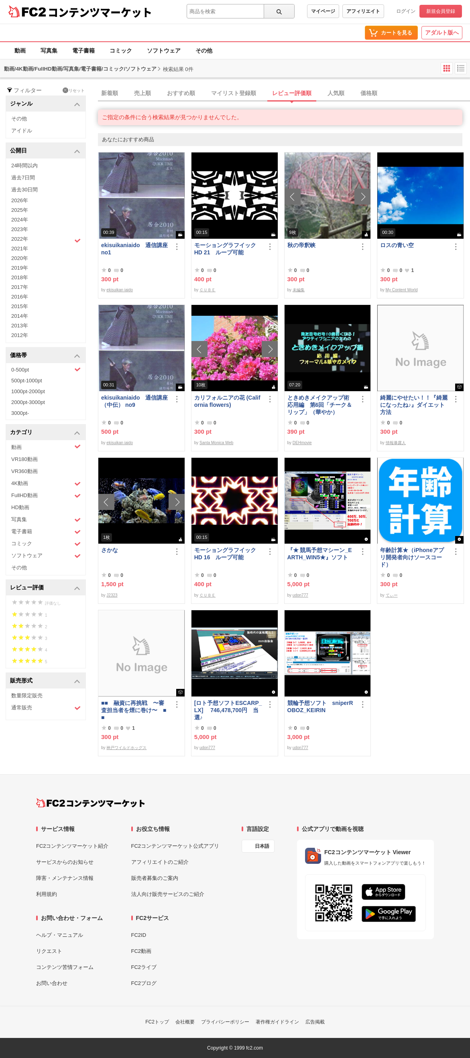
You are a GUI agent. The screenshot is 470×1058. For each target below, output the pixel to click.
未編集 (299, 290)
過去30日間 (24, 190)
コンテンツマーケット (100, 12)
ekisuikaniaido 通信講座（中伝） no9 (134, 401)
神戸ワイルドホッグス (126, 747)
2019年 (19, 268)
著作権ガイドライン (277, 1022)
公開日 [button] (45, 151)
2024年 (19, 220)
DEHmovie (302, 443)
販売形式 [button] (45, 681)
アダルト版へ (442, 32)
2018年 (19, 277)
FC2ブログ (144, 983)
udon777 (300, 595)
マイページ (323, 11)
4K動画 (46, 483)
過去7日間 (23, 178)
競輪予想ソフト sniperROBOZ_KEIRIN (320, 706)
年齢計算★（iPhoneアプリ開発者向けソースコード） (412, 557)
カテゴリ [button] (45, 433)
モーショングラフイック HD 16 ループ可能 (228, 553)
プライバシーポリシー (225, 1022)
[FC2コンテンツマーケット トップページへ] (90, 802)
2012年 (19, 335)
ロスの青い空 (397, 245)
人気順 (336, 93)
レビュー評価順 (291, 93)
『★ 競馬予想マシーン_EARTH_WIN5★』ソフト (319, 553)
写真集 (49, 50)
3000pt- (20, 413)
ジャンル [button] (45, 104)
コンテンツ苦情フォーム (65, 967)
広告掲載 (315, 1022)
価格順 (368, 93)
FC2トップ (157, 1022)
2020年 (19, 258)
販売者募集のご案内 (154, 878)
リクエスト (49, 951)
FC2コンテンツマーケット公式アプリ (175, 846)
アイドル (21, 131)
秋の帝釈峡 (301, 245)
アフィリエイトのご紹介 (160, 862)
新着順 (109, 93)
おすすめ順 (181, 93)
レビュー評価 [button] (45, 588)
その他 (203, 50)
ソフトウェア (164, 50)
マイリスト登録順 (233, 93)
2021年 (19, 249)
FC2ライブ (144, 967)
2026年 (19, 200)
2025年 (19, 210)
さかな (109, 550)
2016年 (19, 297)
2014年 (19, 316)
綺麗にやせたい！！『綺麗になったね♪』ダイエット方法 (414, 404)
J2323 (111, 595)
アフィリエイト (363, 11)
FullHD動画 (46, 495)
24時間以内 (24, 165)
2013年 (19, 326)
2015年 (19, 306)
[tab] (284, 93)
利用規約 (46, 894)
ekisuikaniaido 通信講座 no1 (134, 249)
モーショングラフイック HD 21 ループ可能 (228, 249)
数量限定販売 (27, 695)
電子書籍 (83, 50)
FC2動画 (141, 951)
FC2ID (138, 935)
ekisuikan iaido (119, 290)
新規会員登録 (440, 11)
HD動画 (20, 507)
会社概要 (185, 1022)
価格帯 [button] (45, 355)
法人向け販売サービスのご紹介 (167, 894)
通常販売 (46, 708)
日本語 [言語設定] (262, 846)
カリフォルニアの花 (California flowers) (227, 401)
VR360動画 (24, 471)
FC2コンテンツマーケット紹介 (72, 846)
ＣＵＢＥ (207, 290)
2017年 (19, 287)
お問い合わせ (51, 983)
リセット (74, 90)
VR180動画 (24, 459)
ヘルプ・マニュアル (59, 935)
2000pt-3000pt (28, 402)
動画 (20, 50)
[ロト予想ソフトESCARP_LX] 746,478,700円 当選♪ (228, 710)
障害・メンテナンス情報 (65, 878)
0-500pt (46, 369)
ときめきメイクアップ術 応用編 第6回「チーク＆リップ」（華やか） (321, 404)
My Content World (402, 290)
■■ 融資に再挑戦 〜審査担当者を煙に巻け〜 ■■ (133, 710)
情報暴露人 (396, 443)
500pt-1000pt (26, 381)
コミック (121, 50)
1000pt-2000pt (28, 391)
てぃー (392, 595)
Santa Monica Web (216, 443)
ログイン (405, 11)
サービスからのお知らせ (65, 862)
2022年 (46, 240)
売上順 (142, 93)
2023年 (19, 229)
